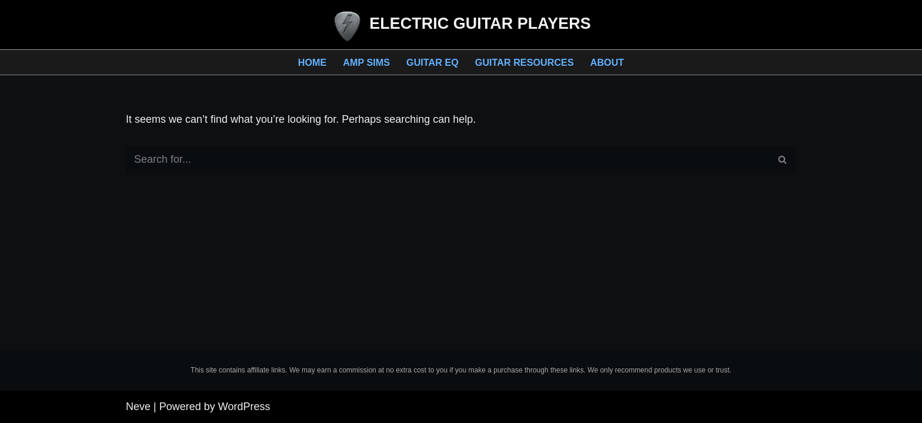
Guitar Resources (524, 62)
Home (312, 62)
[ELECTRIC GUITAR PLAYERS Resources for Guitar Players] (461, 26)
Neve (138, 406)
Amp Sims (366, 62)
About (607, 62)
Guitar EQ (432, 62)
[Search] (448, 159)
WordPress (244, 406)
